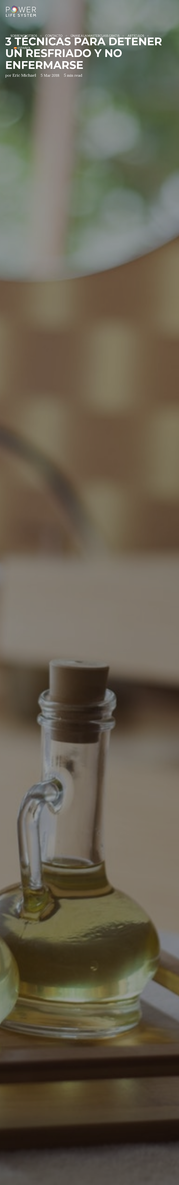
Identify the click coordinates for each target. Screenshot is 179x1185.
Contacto (54, 36)
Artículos (136, 36)
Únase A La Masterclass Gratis (95, 36)
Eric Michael (24, 75)
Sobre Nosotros (23, 36)
